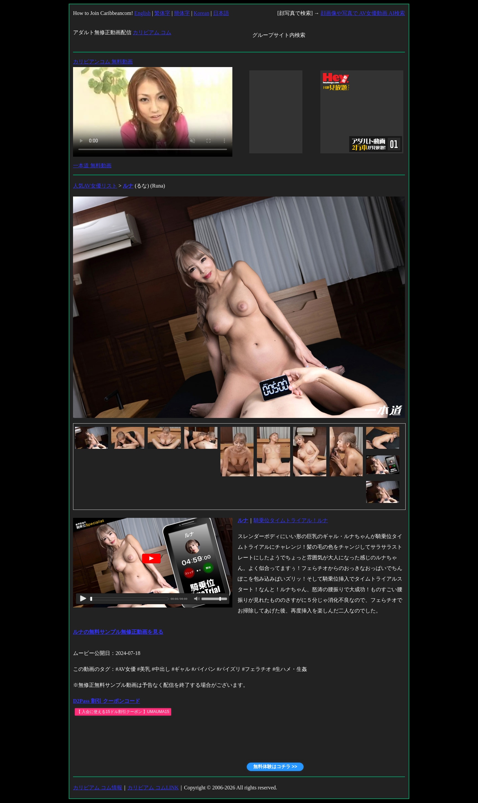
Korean (201, 13)
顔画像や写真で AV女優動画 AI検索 (363, 13)
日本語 (221, 13)
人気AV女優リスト (95, 186)
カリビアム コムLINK (153, 787)
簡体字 (182, 13)
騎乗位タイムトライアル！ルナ (291, 520)
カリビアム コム (152, 32)
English (142, 13)
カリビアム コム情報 (97, 787)
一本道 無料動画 (92, 165)
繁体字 (162, 13)
